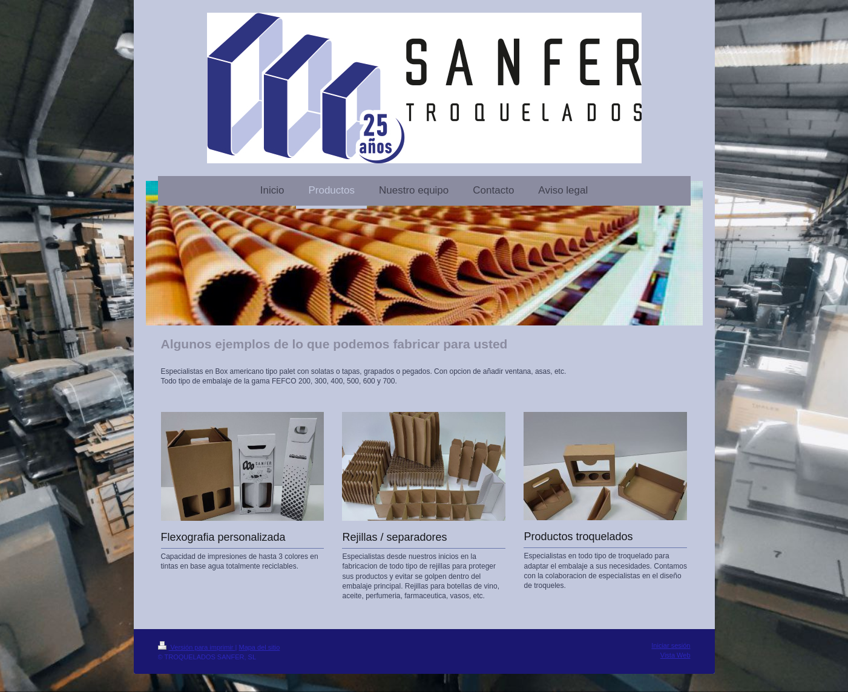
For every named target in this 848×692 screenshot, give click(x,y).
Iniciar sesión (670, 645)
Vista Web (675, 655)
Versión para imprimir (196, 647)
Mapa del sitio (259, 647)
